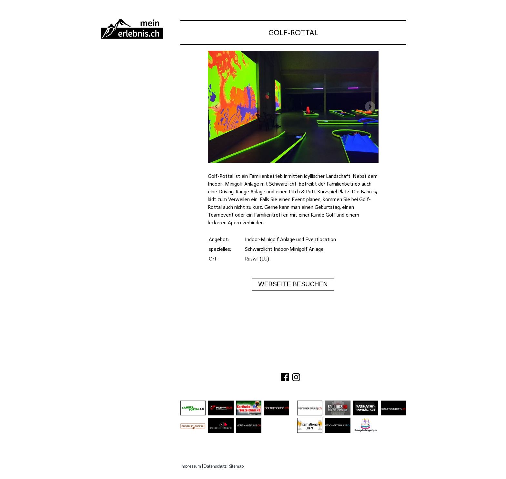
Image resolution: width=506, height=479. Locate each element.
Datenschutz (215, 466)
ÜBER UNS (250, 366)
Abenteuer (118, 57)
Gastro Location (128, 93)
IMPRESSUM (334, 366)
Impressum (190, 466)
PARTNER (304, 366)
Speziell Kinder (124, 105)
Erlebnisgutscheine (131, 117)
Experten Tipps (124, 129)
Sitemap (236, 466)
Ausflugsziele (123, 69)
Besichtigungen (125, 81)
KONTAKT (277, 366)
